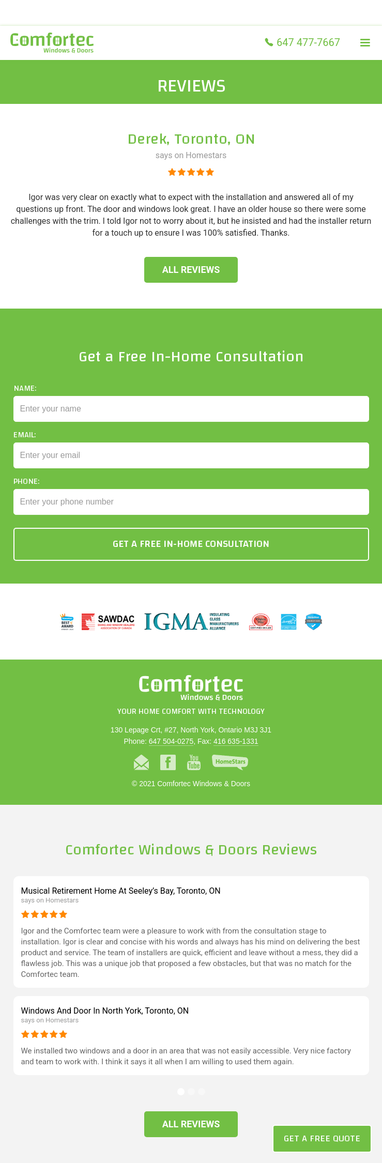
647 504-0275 (171, 741)
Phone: (26, 490)
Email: (24, 444)
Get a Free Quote (322, 1138)
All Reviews (191, 269)
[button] (365, 43)
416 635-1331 (235, 741)
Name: (24, 397)
